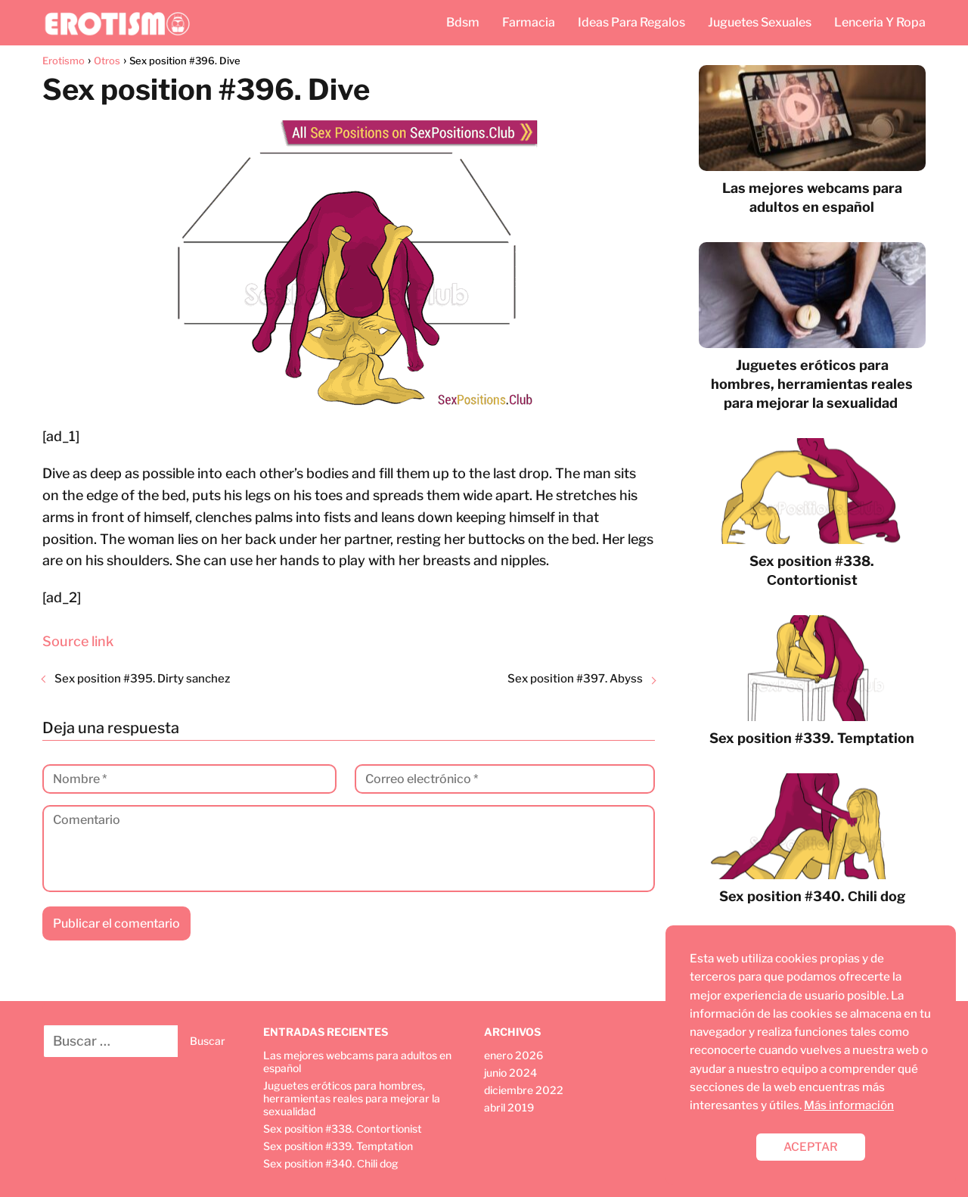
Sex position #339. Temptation (338, 1145)
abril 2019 (509, 1107)
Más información (849, 1105)
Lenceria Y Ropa (880, 22)
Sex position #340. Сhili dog (331, 1163)
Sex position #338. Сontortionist (342, 1128)
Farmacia (528, 22)
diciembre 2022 (523, 1090)
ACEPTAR (810, 1146)
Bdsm (462, 22)
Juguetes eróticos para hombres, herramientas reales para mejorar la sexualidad (351, 1098)
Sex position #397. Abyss (575, 679)
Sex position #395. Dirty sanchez (142, 679)
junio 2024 (510, 1072)
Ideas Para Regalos (631, 22)
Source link (77, 641)
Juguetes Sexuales (759, 22)
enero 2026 (513, 1055)
